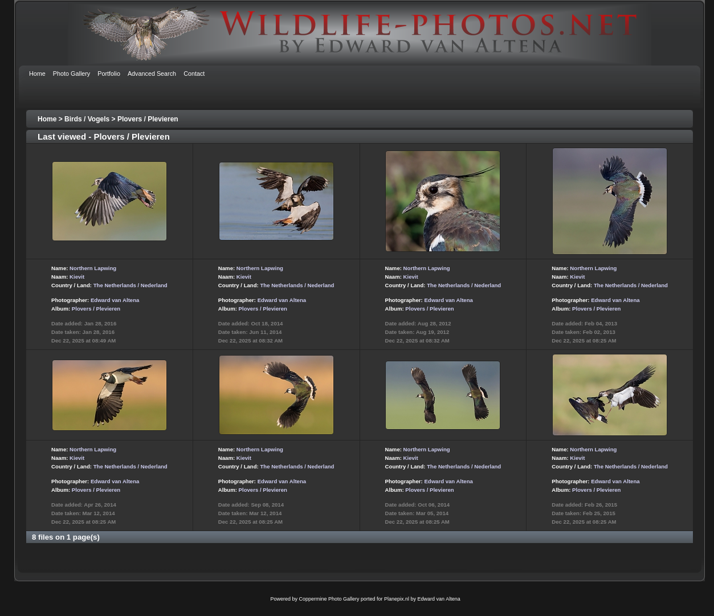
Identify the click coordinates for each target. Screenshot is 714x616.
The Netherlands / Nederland (130, 285)
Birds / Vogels (86, 119)
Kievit (77, 277)
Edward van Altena (115, 300)
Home (47, 119)
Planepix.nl (396, 599)
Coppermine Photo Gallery (329, 599)
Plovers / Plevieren (147, 119)
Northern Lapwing (93, 268)
